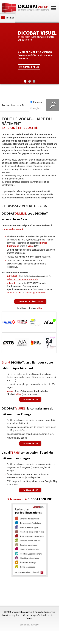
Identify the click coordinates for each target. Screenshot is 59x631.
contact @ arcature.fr (35, 292)
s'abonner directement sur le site (22, 279)
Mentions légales (10, 615)
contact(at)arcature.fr (13, 229)
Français (36, 102)
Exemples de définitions (30, 301)
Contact (29, 618)
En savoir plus (30, 399)
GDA (36, 624)
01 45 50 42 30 (14, 292)
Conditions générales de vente (38, 615)
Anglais (37, 108)
